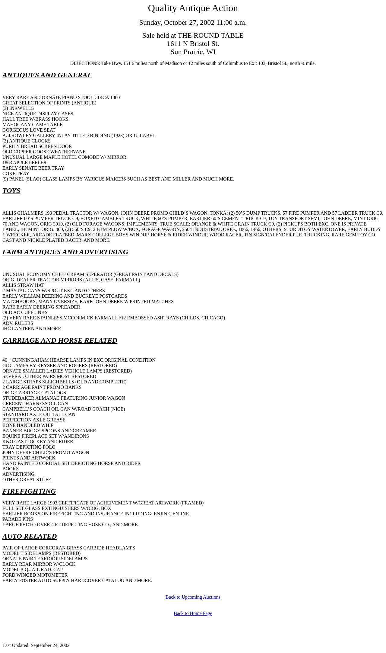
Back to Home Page (193, 613)
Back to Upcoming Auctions (193, 597)
